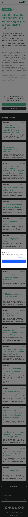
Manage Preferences (14, 265)
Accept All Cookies (14, 261)
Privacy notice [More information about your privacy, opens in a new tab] (20, 257)
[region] (14, 258)
